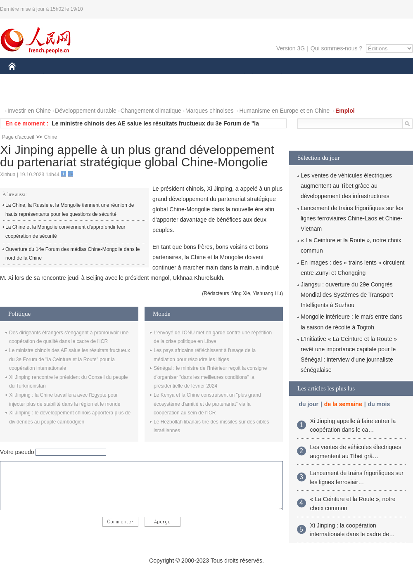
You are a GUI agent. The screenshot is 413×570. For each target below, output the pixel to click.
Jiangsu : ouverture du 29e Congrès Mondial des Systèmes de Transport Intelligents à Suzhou (347, 294)
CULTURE (204, 77)
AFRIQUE (130, 77)
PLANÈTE (277, 77)
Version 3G (290, 48)
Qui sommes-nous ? (336, 48)
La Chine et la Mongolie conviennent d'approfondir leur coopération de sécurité (65, 231)
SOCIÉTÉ (240, 77)
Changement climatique (151, 110)
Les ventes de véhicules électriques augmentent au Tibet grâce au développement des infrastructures (346, 185)
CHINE (22, 77)
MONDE (96, 77)
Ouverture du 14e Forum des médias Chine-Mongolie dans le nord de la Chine (72, 253)
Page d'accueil (18, 137)
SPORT (310, 77)
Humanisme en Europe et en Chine (284, 110)
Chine (50, 137)
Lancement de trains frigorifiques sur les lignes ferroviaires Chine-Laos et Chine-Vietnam (352, 218)
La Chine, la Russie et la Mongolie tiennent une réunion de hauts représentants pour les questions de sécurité (69, 209)
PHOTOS (25, 94)
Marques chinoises (209, 110)
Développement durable (85, 110)
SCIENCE (167, 77)
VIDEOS (58, 94)
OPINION (384, 77)
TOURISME (346, 77)
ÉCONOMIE (58, 77)
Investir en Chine (29, 110)
